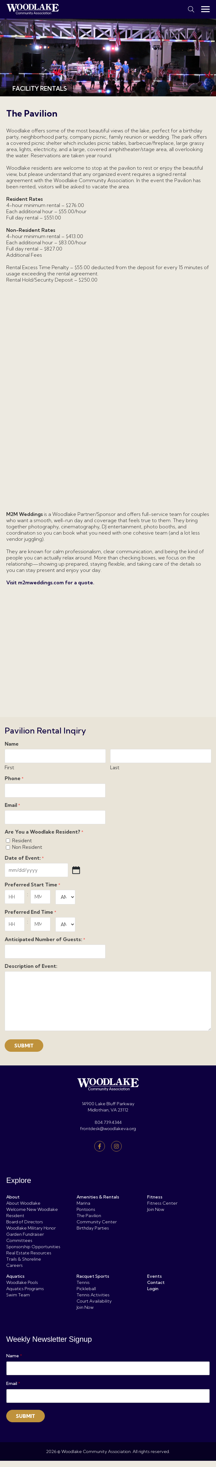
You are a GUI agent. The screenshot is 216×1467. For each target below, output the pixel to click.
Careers (14, 1265)
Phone (14, 778)
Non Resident (27, 847)
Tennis (83, 1282)
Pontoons (86, 1209)
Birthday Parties (93, 1228)
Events (154, 1276)
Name (14, 1356)
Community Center (97, 1222)
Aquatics (15, 1276)
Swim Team (18, 1295)
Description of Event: (31, 966)
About (13, 1197)
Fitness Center (162, 1203)
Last (115, 767)
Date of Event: (24, 858)
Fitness (154, 1197)
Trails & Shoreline (23, 1259)
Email (12, 805)
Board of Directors (24, 1222)
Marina (83, 1203)
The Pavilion (89, 1215)
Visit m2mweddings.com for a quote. (50, 582)
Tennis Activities (93, 1295)
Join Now (155, 1209)
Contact (156, 1282)
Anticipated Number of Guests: (45, 939)
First (9, 767)
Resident (22, 841)
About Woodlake (23, 1203)
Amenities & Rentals (98, 1197)
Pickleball (86, 1288)
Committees (19, 1240)
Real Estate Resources (28, 1253)
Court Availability (94, 1301)
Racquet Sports (93, 1276)
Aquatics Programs (25, 1288)
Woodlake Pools (22, 1282)
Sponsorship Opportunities (33, 1246)
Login (152, 1288)
